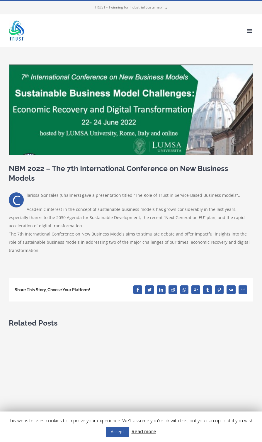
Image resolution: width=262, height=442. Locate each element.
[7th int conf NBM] (131, 110)
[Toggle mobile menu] (250, 31)
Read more (144, 431)
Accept (117, 431)
